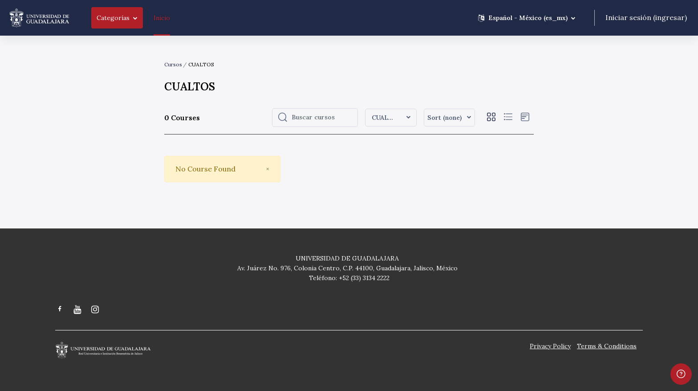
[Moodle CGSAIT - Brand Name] (39, 18)
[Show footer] (681, 374)
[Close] (267, 169)
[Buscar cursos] (322, 117)
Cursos (173, 64)
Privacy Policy (550, 346)
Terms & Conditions (607, 346)
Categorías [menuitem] (113, 18)
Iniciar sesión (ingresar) (646, 17)
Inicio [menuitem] (162, 18)
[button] (526, 18)
